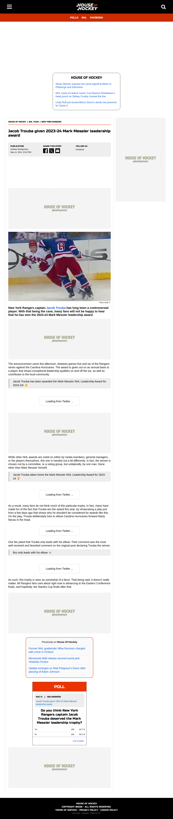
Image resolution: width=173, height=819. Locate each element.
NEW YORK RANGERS (51, 122)
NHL (84, 17)
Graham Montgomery (19, 149)
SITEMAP (85, 813)
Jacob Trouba (56, 308)
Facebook (80, 149)
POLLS (74, 17)
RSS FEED (76, 813)
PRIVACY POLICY (88, 810)
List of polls (78, 741)
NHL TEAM (34, 122)
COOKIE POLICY (109, 810)
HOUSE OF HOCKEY (17, 122)
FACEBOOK (96, 17)
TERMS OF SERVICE (66, 810)
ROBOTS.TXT (95, 813)
